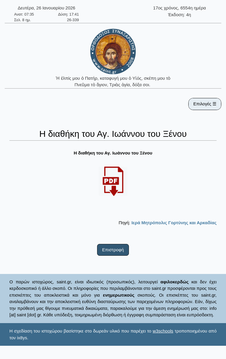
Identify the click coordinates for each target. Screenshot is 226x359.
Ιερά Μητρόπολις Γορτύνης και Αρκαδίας (174, 222)
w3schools (163, 330)
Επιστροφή (113, 249)
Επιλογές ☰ (204, 103)
